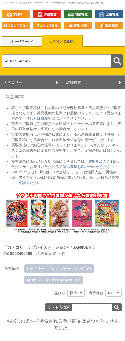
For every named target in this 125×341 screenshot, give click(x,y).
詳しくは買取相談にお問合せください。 (59, 118)
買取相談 (95, 161)
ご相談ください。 (29, 183)
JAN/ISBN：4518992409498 (49, 280)
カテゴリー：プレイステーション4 (54, 269)
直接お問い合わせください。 (94, 167)
